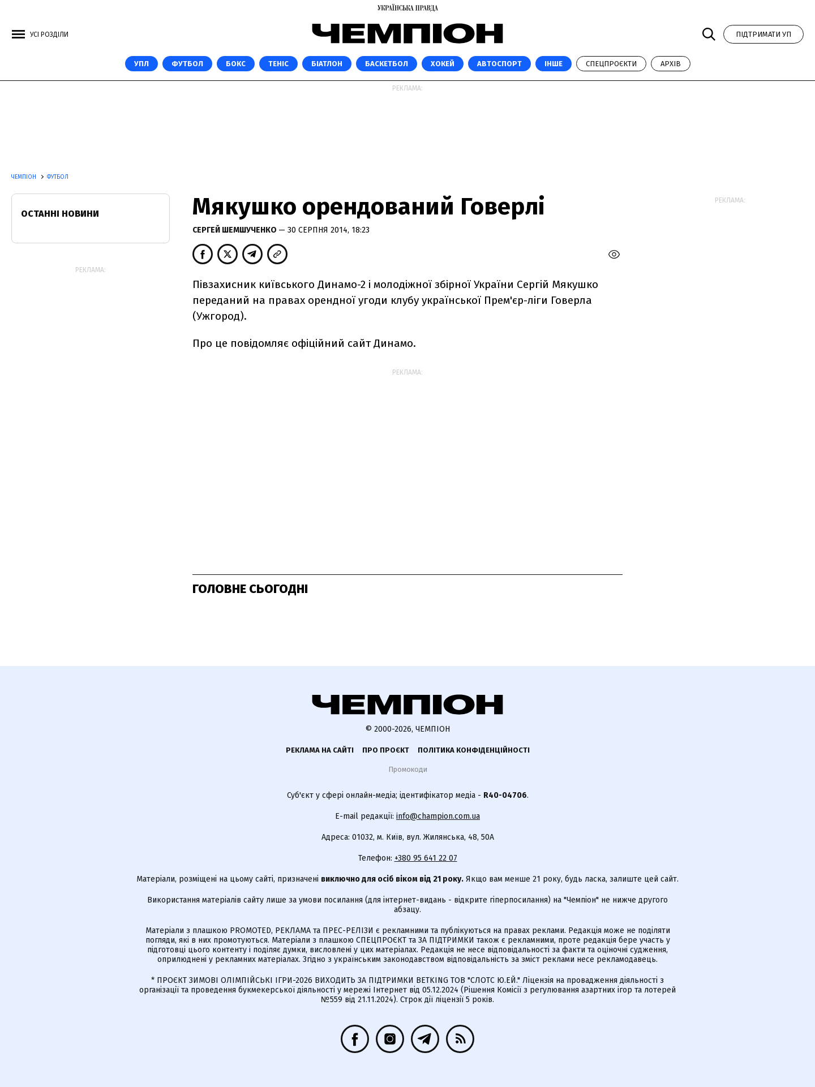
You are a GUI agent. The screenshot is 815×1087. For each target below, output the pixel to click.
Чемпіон (24, 177)
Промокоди (407, 769)
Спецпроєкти (611, 63)
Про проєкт (385, 750)
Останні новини (60, 213)
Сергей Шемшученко (235, 230)
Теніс (278, 63)
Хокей (442, 63)
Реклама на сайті (320, 750)
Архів (670, 63)
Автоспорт (499, 63)
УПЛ (141, 63)
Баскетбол (386, 63)
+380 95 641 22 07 (425, 858)
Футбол (187, 63)
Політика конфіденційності (474, 750)
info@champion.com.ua (438, 816)
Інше (553, 63)
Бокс (236, 63)
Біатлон (326, 63)
